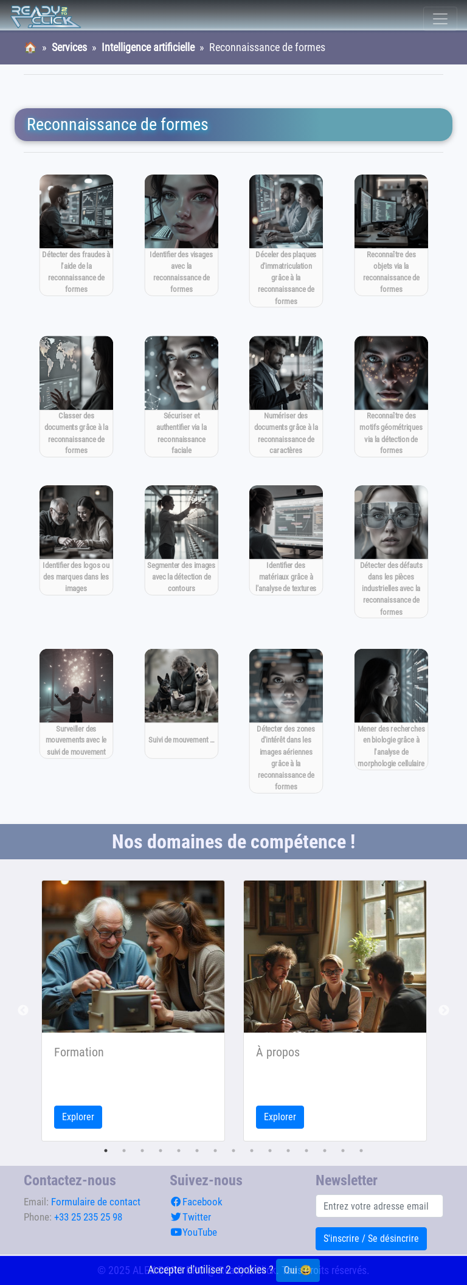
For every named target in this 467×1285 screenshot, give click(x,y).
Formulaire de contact (95, 1202)
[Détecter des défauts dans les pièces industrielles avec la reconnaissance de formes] (390, 552)
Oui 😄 (298, 1270)
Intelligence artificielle (148, 47)
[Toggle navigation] (440, 19)
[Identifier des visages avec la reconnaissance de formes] (181, 235)
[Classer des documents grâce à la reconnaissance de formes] (76, 396)
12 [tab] (306, 1151)
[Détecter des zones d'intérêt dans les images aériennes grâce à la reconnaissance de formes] (286, 721)
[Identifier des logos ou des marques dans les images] (76, 541)
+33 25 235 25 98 (88, 1217)
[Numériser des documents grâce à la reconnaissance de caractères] (286, 396)
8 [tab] (233, 1151)
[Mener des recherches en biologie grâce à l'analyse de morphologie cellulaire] (390, 709)
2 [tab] (124, 1151)
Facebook (196, 1202)
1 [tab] (106, 1151)
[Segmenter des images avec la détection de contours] (181, 541)
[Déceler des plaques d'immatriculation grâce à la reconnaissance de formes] (286, 241)
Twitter (190, 1217)
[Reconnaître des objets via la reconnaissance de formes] (390, 235)
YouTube (193, 1232)
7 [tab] (215, 1151)
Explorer (78, 1117)
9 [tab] (252, 1151)
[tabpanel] (133, 1010)
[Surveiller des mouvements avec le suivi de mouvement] (76, 704)
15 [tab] (361, 1151)
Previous (23, 1011)
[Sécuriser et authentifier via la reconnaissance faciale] (181, 396)
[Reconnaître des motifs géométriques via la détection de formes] (390, 396)
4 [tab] (160, 1151)
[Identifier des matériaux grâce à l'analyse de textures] (286, 541)
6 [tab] (197, 1151)
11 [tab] (288, 1151)
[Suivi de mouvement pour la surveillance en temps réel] (181, 704)
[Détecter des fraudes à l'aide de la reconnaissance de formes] (76, 235)
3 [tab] (142, 1151)
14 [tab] (343, 1151)
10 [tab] (270, 1151)
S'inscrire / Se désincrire (371, 1238)
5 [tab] (179, 1151)
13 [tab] (325, 1151)
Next (444, 1011)
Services (69, 47)
